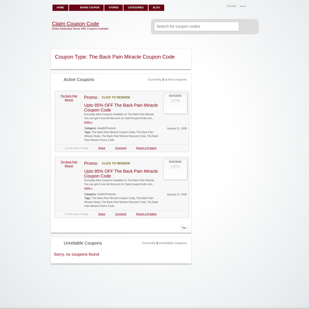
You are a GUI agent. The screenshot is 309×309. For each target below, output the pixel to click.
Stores (113, 7)
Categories (136, 7)
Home (60, 7)
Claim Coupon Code (75, 24)
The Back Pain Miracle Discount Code (124, 136)
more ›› (88, 122)
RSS (253, 5)
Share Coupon (90, 7)
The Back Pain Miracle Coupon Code (113, 132)
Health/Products (106, 128)
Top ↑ (185, 227)
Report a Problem (146, 148)
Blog (156, 7)
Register (231, 5)
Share (101, 148)
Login (243, 5)
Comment (120, 148)
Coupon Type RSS (186, 52)
